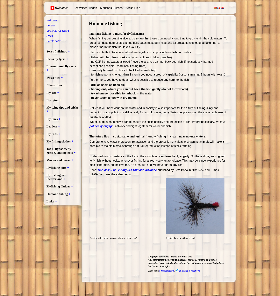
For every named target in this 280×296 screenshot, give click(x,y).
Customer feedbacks (57, 30)
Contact (50, 25)
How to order (53, 41)
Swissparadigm (166, 271)
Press (49, 35)
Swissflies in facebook (188, 271)
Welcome (51, 20)
